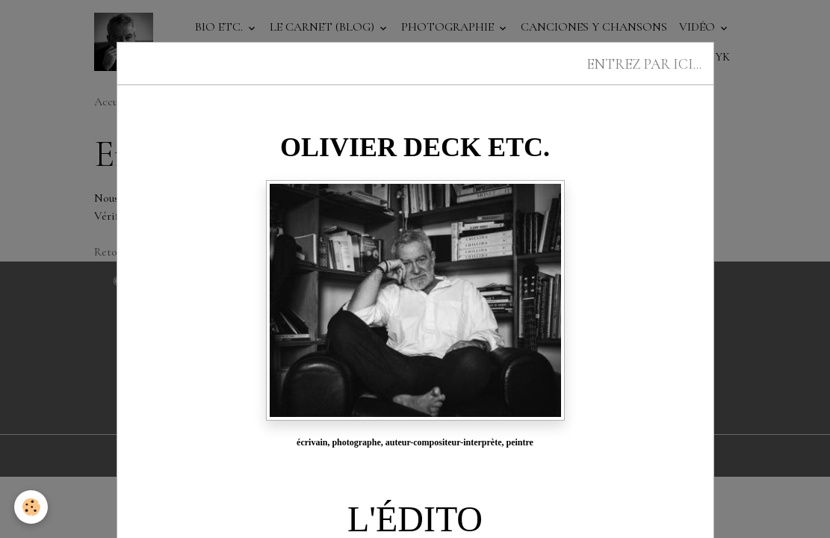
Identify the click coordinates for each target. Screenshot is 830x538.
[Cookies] (32, 507)
